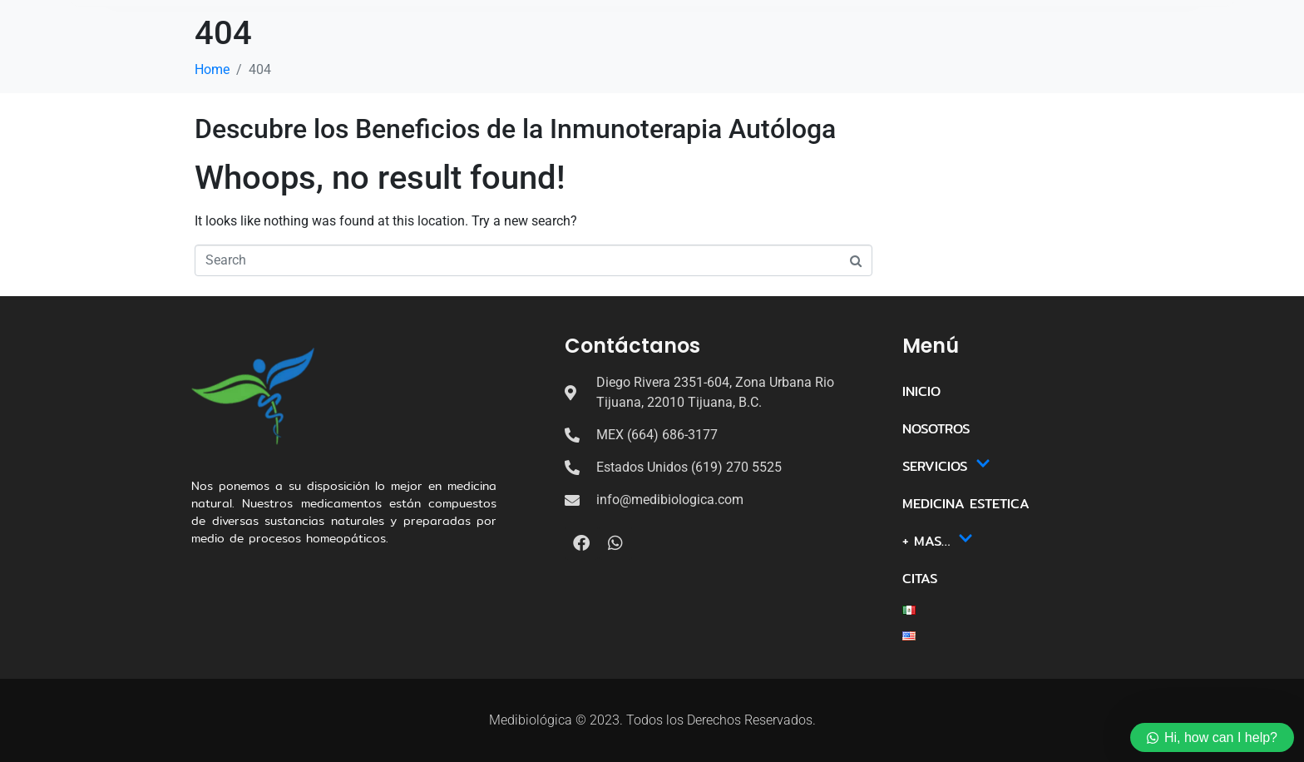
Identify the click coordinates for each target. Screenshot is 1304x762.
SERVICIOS (574, 61)
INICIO (394, 61)
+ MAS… (821, 61)
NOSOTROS (478, 61)
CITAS (902, 61)
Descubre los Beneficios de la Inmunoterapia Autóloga (515, 129)
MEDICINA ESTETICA (705, 61)
